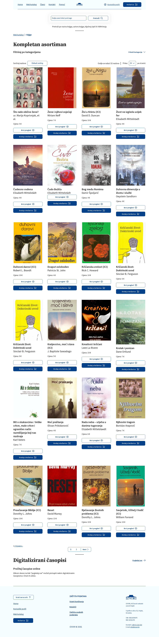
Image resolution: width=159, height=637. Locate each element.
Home (20, 4)
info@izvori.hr (135, 627)
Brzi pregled (26, 130)
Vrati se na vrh (23, 597)
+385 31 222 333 (137, 625)
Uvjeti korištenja (77, 601)
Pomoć (62, 4)
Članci (42, 4)
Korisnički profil (112, 4)
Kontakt (52, 4)
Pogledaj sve (139, 560)
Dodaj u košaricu (28, 136)
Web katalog (31, 4)
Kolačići (73, 607)
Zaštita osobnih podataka (76, 613)
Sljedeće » (19, 546)
